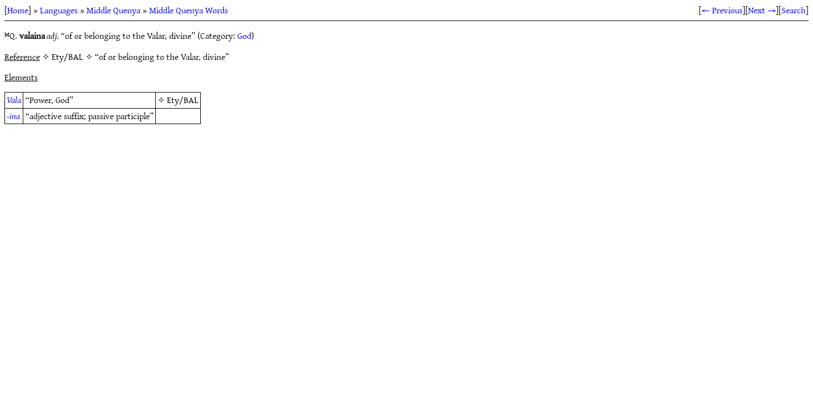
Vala (14, 100)
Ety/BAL (183, 100)
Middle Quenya (113, 10)
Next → (762, 10)
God (244, 35)
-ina (13, 116)
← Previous (722, 10)
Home (17, 10)
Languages (59, 10)
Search (793, 10)
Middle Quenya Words (188, 10)
